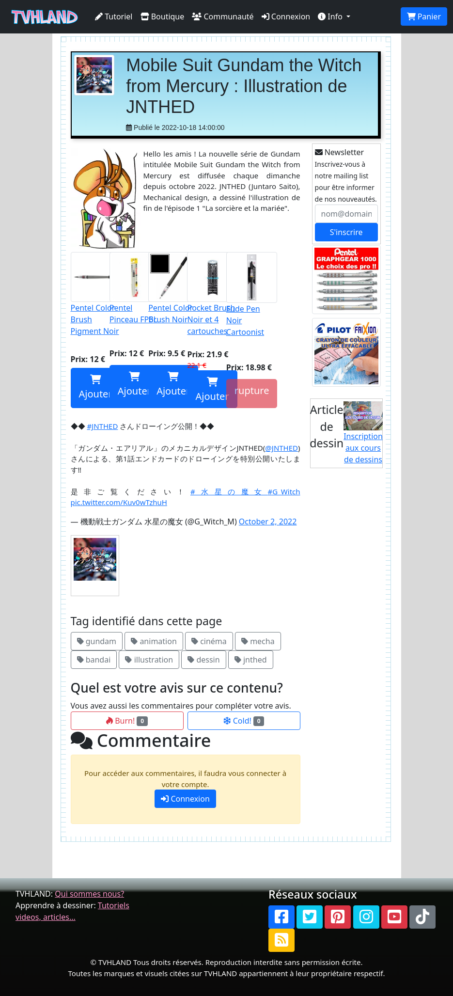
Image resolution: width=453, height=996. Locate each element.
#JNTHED (102, 426)
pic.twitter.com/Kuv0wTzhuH (119, 502)
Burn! (127, 720)
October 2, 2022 (268, 521)
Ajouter (95, 387)
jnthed (250, 659)
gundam (97, 641)
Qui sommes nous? (89, 893)
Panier (424, 16)
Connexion (286, 16)
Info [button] (331, 16)
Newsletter (339, 152)
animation (154, 641)
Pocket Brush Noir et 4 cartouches (212, 294)
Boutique (163, 16)
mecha (258, 641)
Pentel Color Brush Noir (173, 288)
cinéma (209, 641)
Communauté (222, 16)
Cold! (244, 720)
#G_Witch (284, 491)
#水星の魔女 (229, 491)
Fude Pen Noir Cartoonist (252, 295)
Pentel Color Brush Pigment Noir (96, 294)
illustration (149, 659)
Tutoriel (114, 16)
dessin (203, 659)
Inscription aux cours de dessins (363, 433)
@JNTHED (281, 448)
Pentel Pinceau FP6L (134, 288)
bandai (94, 659)
